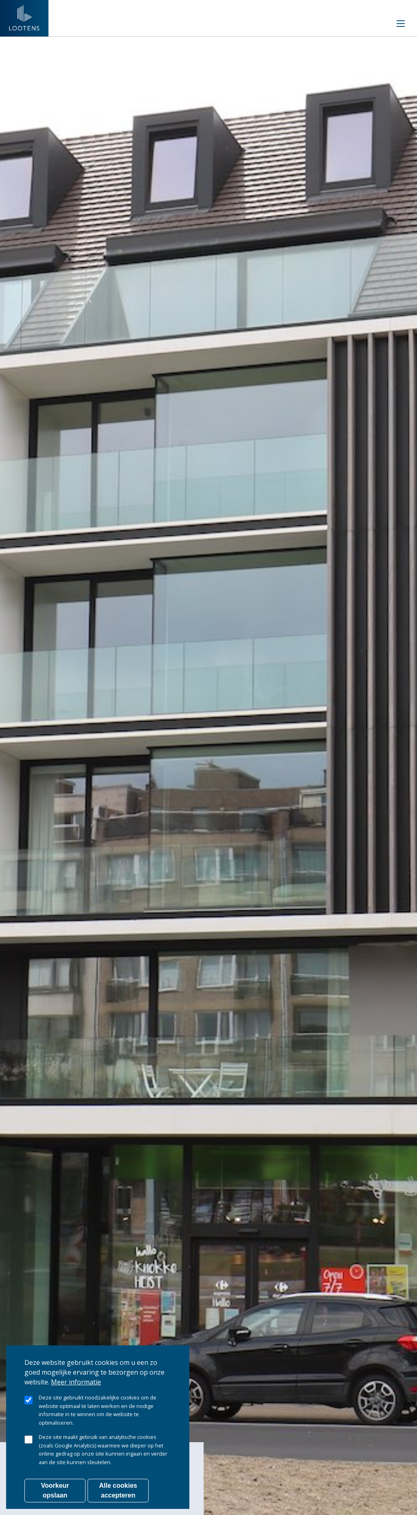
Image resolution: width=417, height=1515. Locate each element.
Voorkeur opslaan (55, 1490)
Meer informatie (76, 1381)
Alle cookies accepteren (118, 1490)
